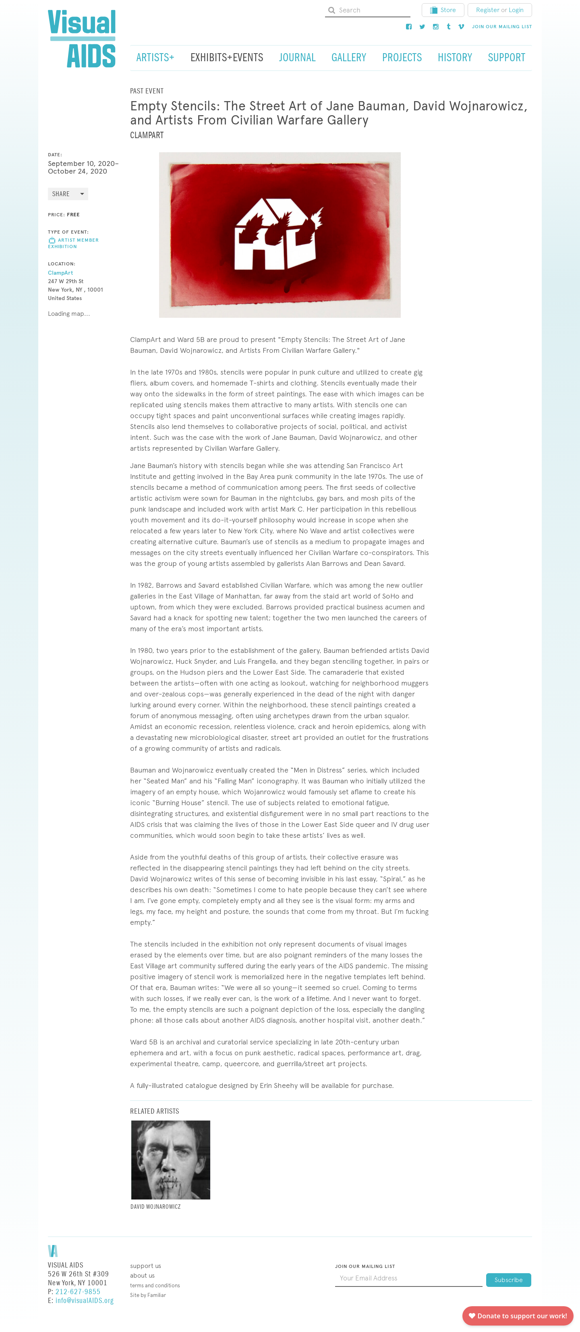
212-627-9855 (78, 1292)
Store (443, 10)
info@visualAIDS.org (85, 1301)
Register (487, 10)
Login (516, 10)
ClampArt (60, 272)
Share (61, 194)
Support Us (145, 1266)
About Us (142, 1275)
